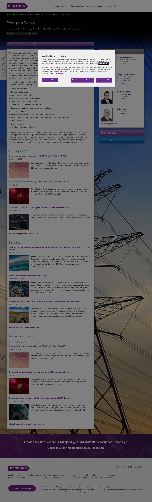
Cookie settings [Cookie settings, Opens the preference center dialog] (49, 80)
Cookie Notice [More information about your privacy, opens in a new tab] (58, 73)
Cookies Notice (103, 63)
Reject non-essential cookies (82, 80)
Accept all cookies (103, 80)
